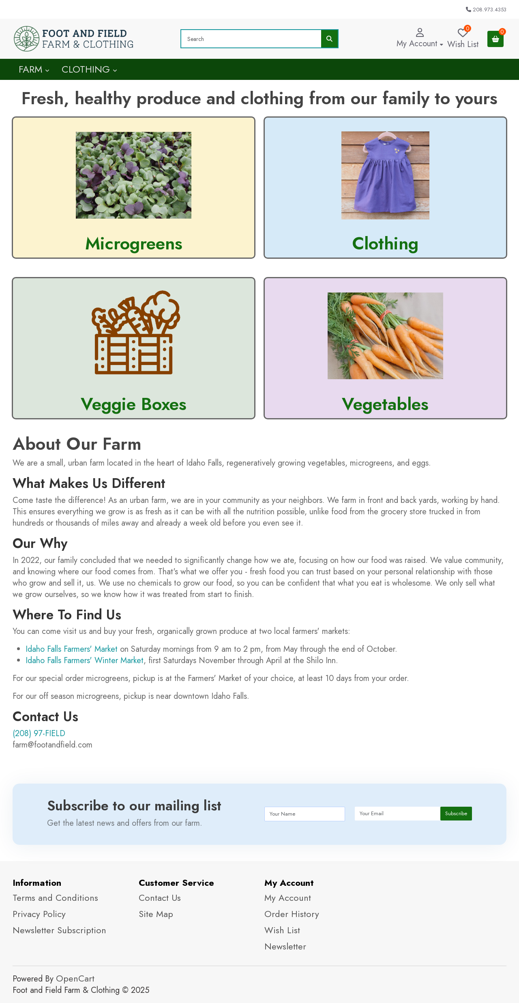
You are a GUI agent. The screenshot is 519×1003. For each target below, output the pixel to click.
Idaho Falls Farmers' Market (72, 649)
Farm (34, 69)
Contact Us (160, 897)
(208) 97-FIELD (39, 733)
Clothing (89, 69)
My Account (287, 897)
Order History (291, 913)
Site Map (156, 913)
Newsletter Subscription (59, 930)
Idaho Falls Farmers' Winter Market (85, 660)
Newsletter (285, 946)
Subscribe (456, 813)
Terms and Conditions (55, 897)
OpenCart (75, 978)
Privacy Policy (39, 913)
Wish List (282, 930)
